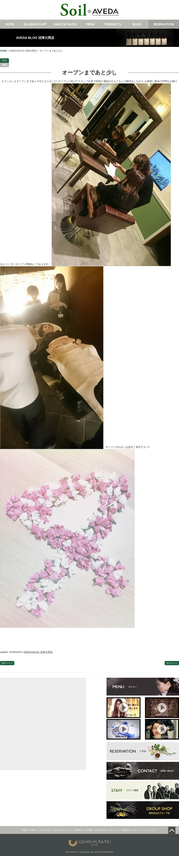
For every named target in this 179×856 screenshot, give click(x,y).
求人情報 (89, 830)
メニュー (69, 830)
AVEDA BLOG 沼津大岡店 (35, 38)
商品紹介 (79, 830)
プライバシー (138, 830)
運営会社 (126, 830)
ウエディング (114, 830)
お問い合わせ (100, 830)
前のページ (7, 663)
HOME (25, 830)
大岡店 (32, 830)
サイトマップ (152, 830)
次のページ (171, 663)
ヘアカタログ (57, 830)
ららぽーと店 (43, 830)
